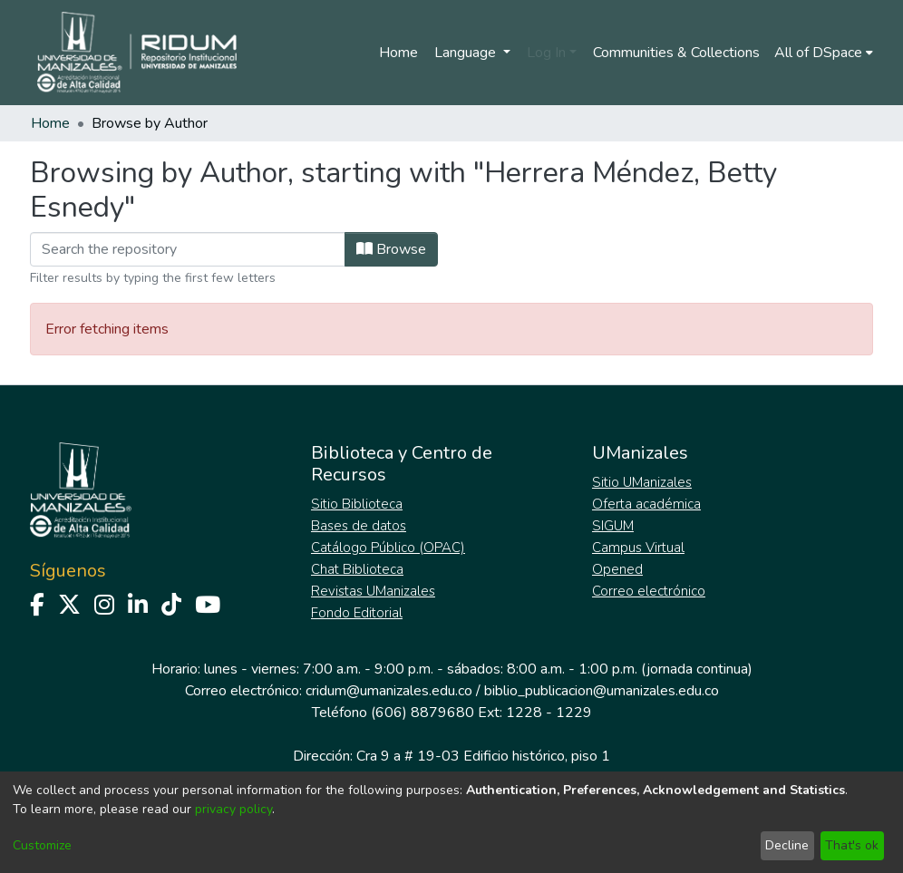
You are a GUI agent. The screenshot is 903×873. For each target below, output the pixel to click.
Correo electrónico (648, 591)
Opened (617, 569)
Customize (42, 845)
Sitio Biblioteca (357, 504)
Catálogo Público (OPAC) (388, 547)
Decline (787, 845)
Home (398, 53)
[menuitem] (823, 52)
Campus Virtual (638, 547)
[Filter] (187, 249)
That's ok (852, 845)
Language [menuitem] (467, 53)
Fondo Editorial (357, 613)
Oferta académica (646, 504)
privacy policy (233, 809)
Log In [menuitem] (546, 53)
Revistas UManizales (373, 591)
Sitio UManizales (642, 482)
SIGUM (613, 526)
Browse (391, 249)
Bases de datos (358, 526)
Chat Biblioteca (357, 569)
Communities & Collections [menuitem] (676, 53)
